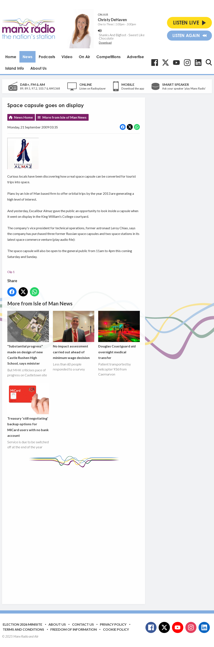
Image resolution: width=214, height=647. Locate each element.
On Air (84, 56)
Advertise (135, 56)
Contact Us (83, 624)
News (27, 56)
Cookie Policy (116, 629)
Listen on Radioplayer (92, 88)
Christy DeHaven (112, 19)
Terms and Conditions (23, 629)
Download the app (132, 88)
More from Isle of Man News (64, 117)
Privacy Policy (113, 624)
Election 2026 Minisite (22, 624)
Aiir (36, 636)
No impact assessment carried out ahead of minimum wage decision (73, 335)
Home (10, 56)
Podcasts (47, 56)
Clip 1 (11, 272)
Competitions (108, 56)
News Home (23, 117)
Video (67, 56)
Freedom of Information (73, 629)
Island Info (14, 68)
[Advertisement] (85, 532)
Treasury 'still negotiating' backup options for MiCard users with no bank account (28, 410)
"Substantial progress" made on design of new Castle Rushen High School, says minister (28, 338)
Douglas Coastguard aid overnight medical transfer (119, 335)
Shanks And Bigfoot (112, 35)
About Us (38, 68)
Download (105, 42)
